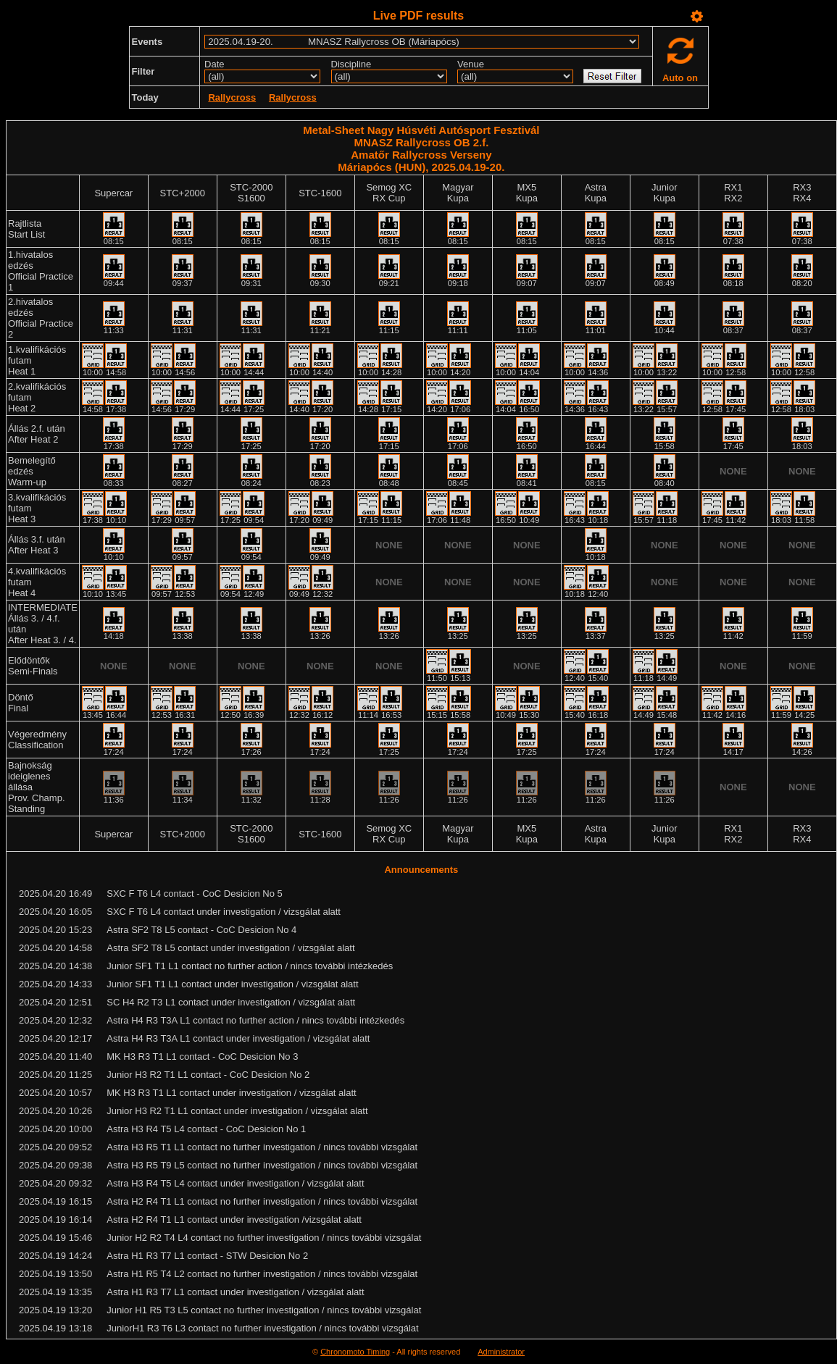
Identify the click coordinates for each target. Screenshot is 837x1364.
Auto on (680, 77)
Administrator (501, 1351)
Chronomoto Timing (355, 1351)
